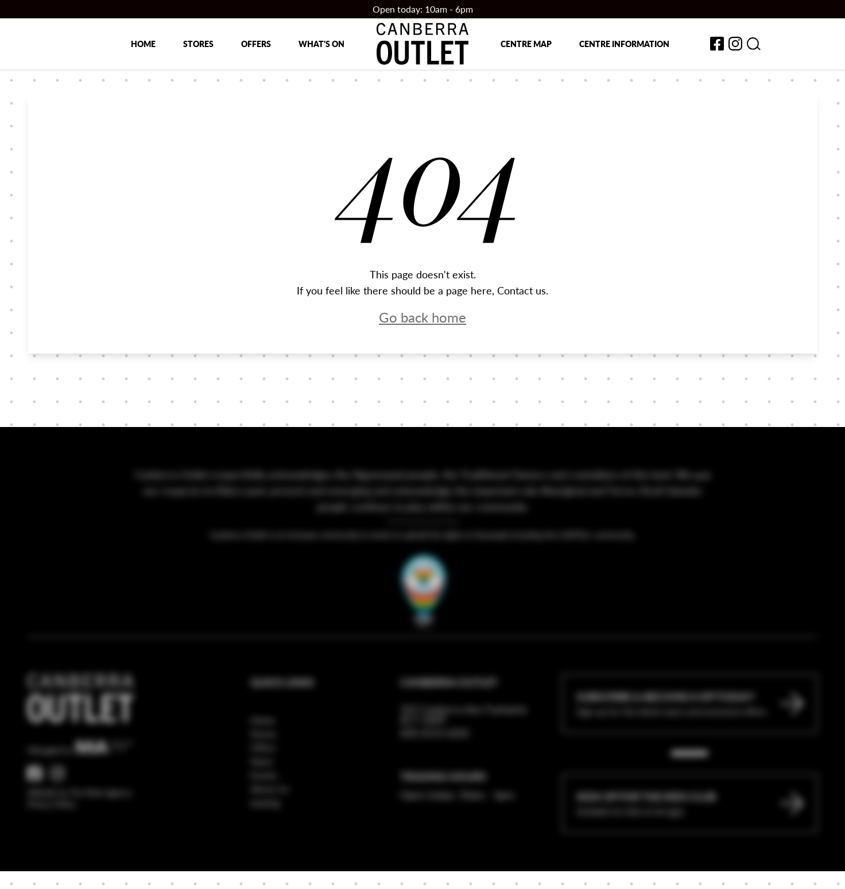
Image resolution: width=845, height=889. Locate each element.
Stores (198, 43)
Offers (256, 43)
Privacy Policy (52, 834)
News (261, 791)
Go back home (422, 317)
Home (143, 43)
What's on (321, 43)
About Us (269, 818)
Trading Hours (443, 806)
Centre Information (624, 43)
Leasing (265, 832)
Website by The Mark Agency (79, 822)
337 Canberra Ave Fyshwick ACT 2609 (463, 744)
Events (263, 805)
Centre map (526, 43)
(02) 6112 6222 (434, 762)
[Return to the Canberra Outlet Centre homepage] (422, 43)
